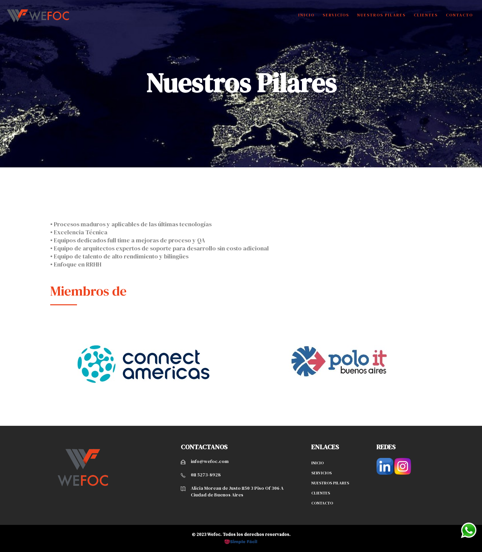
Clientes (426, 15)
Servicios (336, 15)
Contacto (459, 15)
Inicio (306, 15)
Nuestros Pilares (381, 15)
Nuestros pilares (330, 483)
